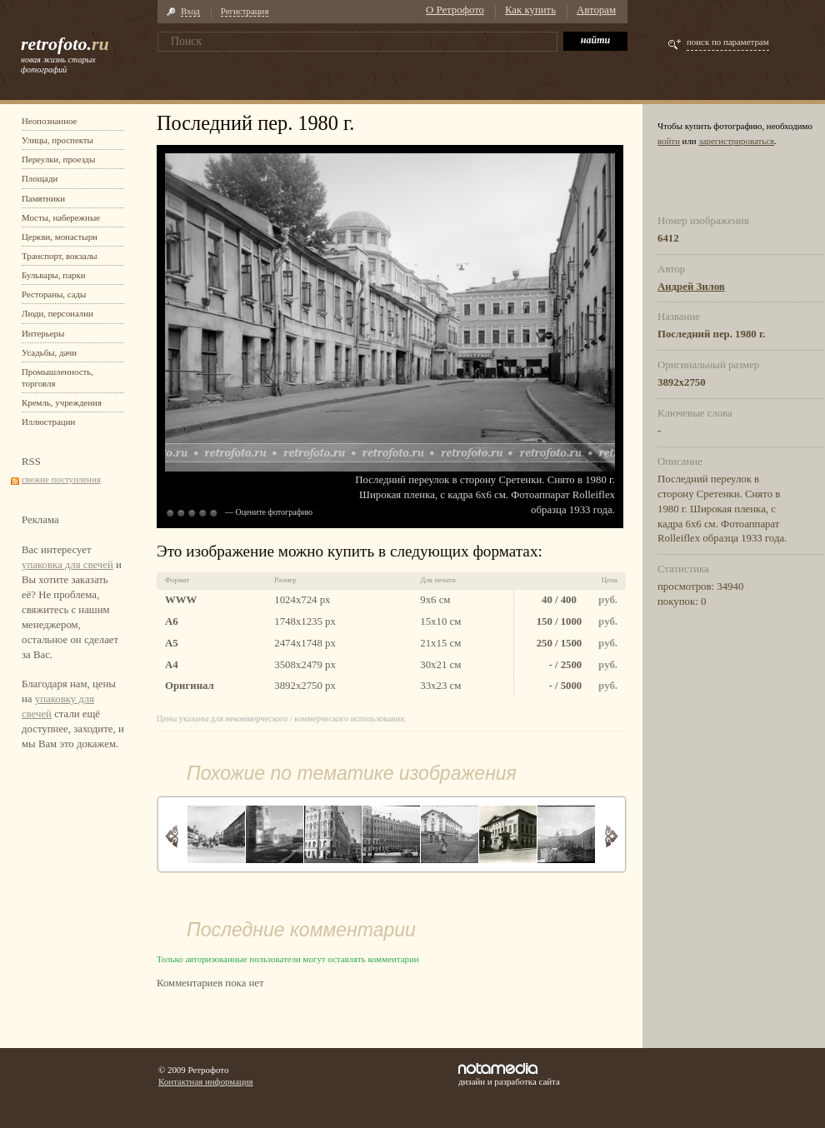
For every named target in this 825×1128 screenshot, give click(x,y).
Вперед (611, 836)
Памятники (43, 198)
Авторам (596, 10)
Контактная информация (205, 1081)
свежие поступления (61, 479)
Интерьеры (43, 333)
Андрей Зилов (691, 286)
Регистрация (245, 11)
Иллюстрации (48, 422)
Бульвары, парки (54, 275)
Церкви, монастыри (60, 237)
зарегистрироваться (736, 141)
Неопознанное (49, 121)
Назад (172, 836)
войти (669, 141)
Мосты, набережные (61, 217)
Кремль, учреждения (62, 402)
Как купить (530, 10)
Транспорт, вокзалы (60, 256)
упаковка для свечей (67, 565)
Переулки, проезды (58, 159)
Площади (40, 178)
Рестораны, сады (54, 294)
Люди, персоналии (57, 313)
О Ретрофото (455, 10)
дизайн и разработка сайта (509, 1074)
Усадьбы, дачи (49, 352)
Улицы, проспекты (57, 140)
